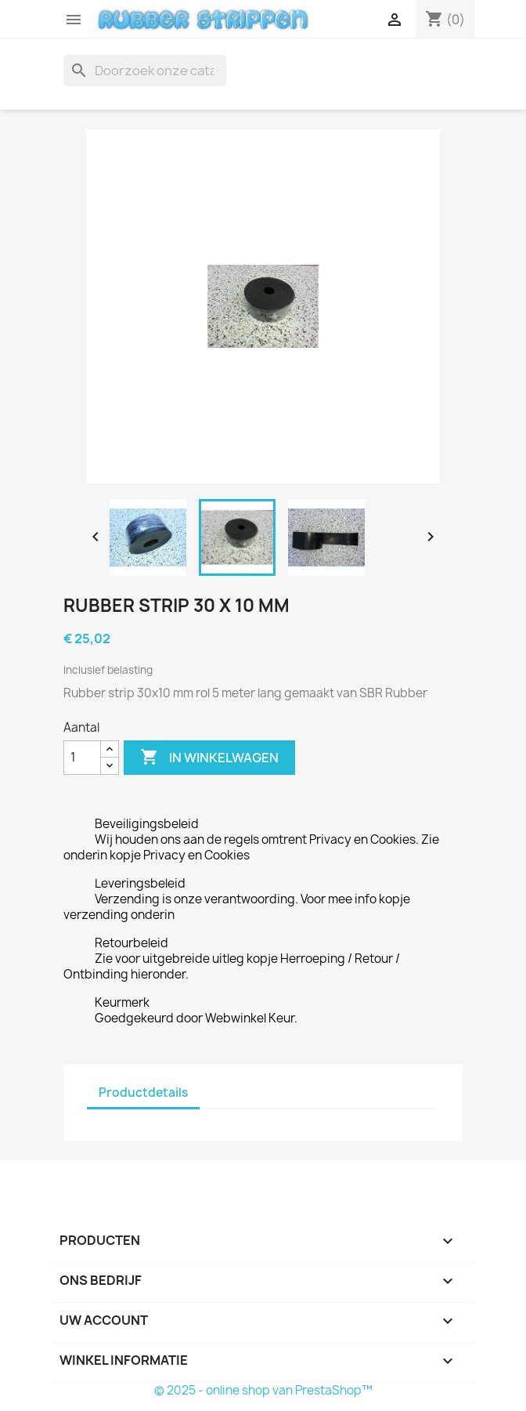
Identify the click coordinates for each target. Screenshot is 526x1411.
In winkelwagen (209, 757)
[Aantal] (82, 757)
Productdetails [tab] (143, 1092)
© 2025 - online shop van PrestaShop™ (263, 1390)
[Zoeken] (144, 70)
